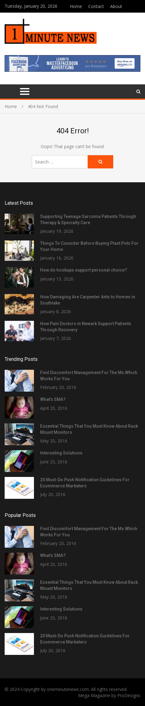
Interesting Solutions (61, 452)
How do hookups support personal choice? (83, 270)
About (116, 6)
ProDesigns (128, 695)
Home (76, 6)
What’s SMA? (53, 399)
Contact (96, 6)
